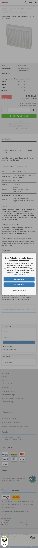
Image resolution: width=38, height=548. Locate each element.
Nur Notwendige (19, 279)
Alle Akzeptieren (19, 284)
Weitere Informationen (19, 290)
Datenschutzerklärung (19, 274)
